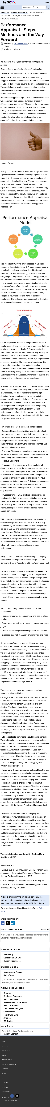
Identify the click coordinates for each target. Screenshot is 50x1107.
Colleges (5, 1069)
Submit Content (11, 1034)
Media (4, 1073)
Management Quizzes (13, 972)
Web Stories (6, 1091)
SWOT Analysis (11, 999)
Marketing (8, 955)
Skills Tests (9, 975)
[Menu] (2, 7)
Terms (4, 1055)
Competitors (9, 1012)
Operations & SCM (12, 958)
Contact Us (6, 1050)
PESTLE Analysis (12, 1006)
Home (3, 1041)
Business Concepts (12, 996)
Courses (45, 2)
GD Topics (8, 1021)
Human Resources (12, 961)
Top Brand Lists (11, 1015)
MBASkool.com (12, 1100)
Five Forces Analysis (13, 1009)
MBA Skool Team (21, 44)
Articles (7, 1018)
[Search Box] (34, 7)
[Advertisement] (25, 56)
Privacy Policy (7, 1059)
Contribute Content (9, 1064)
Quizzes (4, 1078)
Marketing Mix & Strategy (15, 1002)
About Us (45, 930)
